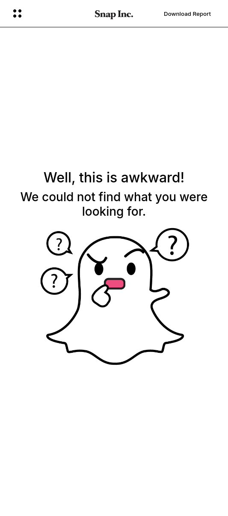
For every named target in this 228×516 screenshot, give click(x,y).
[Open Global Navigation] (48, 14)
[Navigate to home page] (114, 13)
